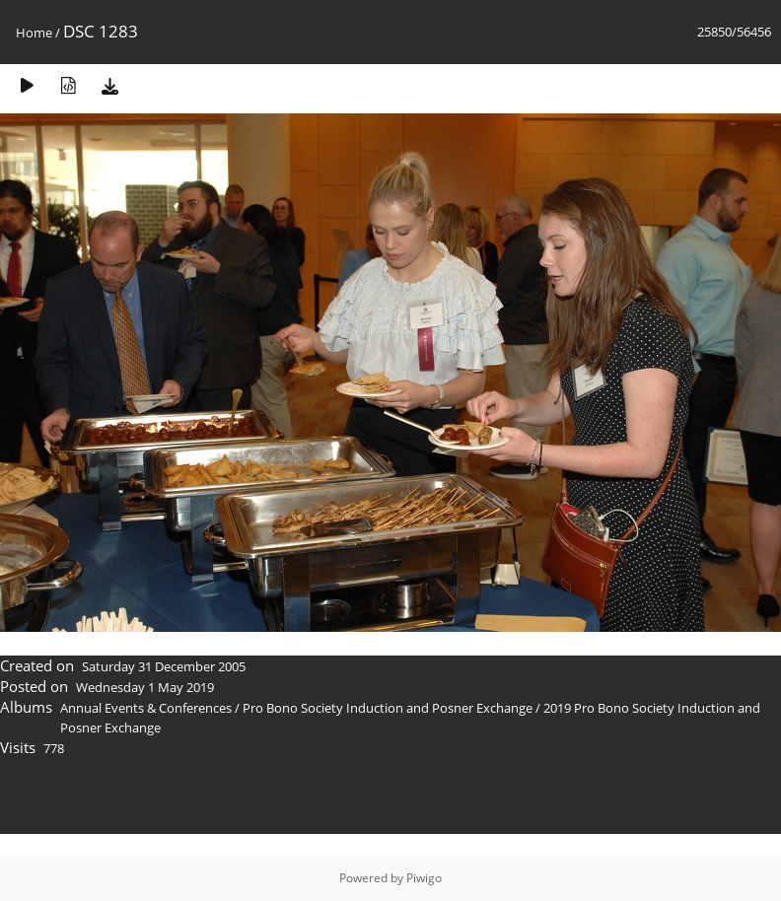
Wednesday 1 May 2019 (145, 687)
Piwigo (424, 877)
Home (34, 32)
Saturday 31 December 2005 (164, 666)
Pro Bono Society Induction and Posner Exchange (387, 708)
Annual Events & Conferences (146, 708)
